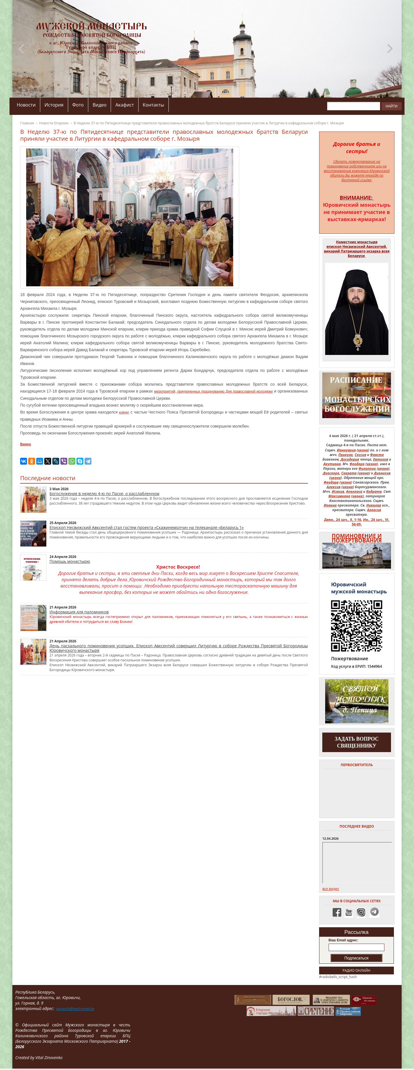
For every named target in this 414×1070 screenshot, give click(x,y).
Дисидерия (350, 459)
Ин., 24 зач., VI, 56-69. (370, 522)
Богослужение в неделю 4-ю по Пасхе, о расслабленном (104, 493)
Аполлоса (354, 491)
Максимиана (339, 496)
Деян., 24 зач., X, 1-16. (343, 519)
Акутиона (332, 463)
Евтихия (380, 459)
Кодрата (374, 491)
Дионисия (382, 473)
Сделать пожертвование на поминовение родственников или (354, 164)
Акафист (124, 105)
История (54, 105)
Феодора (357, 463)
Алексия (334, 486)
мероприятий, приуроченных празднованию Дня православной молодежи (213, 391)
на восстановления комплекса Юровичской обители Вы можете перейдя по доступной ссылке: (357, 173)
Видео (99, 105)
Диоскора (331, 473)
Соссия (360, 454)
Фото (78, 105)
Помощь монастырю (69, 561)
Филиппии (367, 468)
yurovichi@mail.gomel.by (75, 1008)
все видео (330, 888)
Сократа (349, 473)
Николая (373, 505)
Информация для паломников (79, 612)
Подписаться (356, 958)
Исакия (338, 491)
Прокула (345, 454)
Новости (26, 105)
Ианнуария (346, 450)
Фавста (377, 454)
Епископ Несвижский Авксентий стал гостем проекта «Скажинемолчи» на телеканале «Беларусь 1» (146, 527)
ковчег (124, 412)
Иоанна (330, 505)
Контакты (153, 105)
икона (363, 450)
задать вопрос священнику (357, 742)
